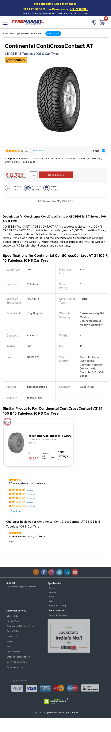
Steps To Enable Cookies (18, 657)
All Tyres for (55, 201)
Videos (52, 601)
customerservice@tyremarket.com (21, 586)
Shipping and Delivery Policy (20, 626)
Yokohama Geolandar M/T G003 (49, 435)
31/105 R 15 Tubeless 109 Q (43, 439)
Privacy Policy (13, 621)
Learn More (53, 33)
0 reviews (30, 494)
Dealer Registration (58, 615)
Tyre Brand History (57, 605)
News (51, 597)
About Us (11, 641)
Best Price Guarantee (17, 662)
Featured (53, 592)
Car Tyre (32, 443)
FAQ (9, 646)
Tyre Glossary (13, 652)
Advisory (53, 588)
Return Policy (13, 631)
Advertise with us (15, 667)
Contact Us (12, 636)
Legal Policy (12, 616)
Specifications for (55, 258)
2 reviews (24, 151)
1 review (29, 490)
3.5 (10, 483)
